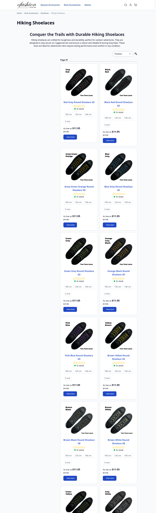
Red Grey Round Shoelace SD (79, 102)
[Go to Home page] (27, 5)
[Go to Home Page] (19, 13)
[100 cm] (68, 114)
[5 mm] (68, 121)
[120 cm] (78, 114)
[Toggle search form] (125, 5)
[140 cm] (88, 114)
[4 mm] (68, 462)
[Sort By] (123, 53)
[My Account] (130, 5)
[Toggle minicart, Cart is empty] (135, 5)
